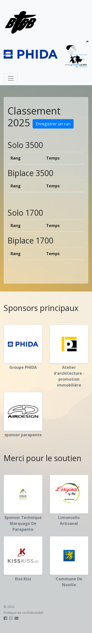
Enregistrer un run (53, 124)
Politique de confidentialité (23, 612)
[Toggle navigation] (11, 78)
